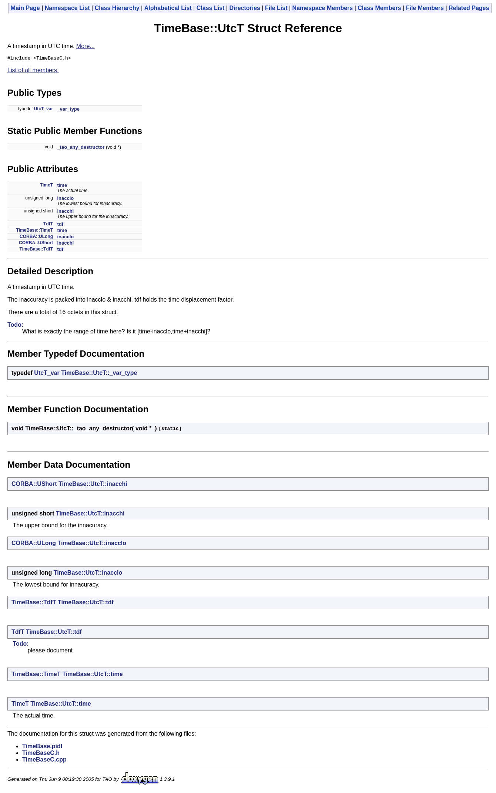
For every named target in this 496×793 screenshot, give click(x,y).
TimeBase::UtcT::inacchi (92, 485)
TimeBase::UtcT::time (92, 675)
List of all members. (33, 71)
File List (276, 8)
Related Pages (469, 8)
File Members (425, 8)
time (62, 186)
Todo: (15, 326)
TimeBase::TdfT (36, 250)
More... (85, 46)
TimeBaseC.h (41, 754)
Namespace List (67, 8)
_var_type (68, 110)
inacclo (65, 199)
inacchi (65, 212)
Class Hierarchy (117, 8)
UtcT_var (43, 109)
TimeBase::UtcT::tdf (86, 603)
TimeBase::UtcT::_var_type (99, 374)
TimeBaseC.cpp (44, 760)
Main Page (25, 8)
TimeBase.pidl (42, 747)
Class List (211, 8)
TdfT (48, 225)
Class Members (379, 8)
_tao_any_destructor (80, 148)
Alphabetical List (168, 8)
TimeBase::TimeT (34, 231)
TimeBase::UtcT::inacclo (91, 544)
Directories (244, 8)
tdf (60, 225)
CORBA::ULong (36, 237)
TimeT (46, 186)
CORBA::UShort (36, 243)
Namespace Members (322, 8)
